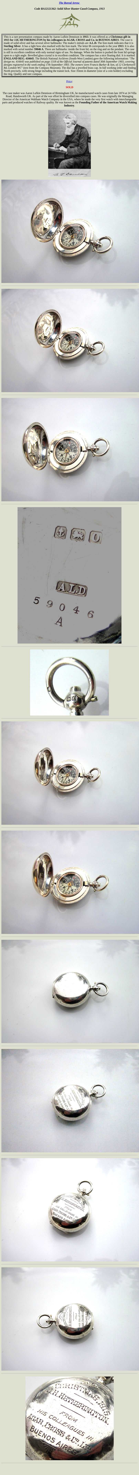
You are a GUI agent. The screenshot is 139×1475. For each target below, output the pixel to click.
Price (69, 81)
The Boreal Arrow (69, 2)
